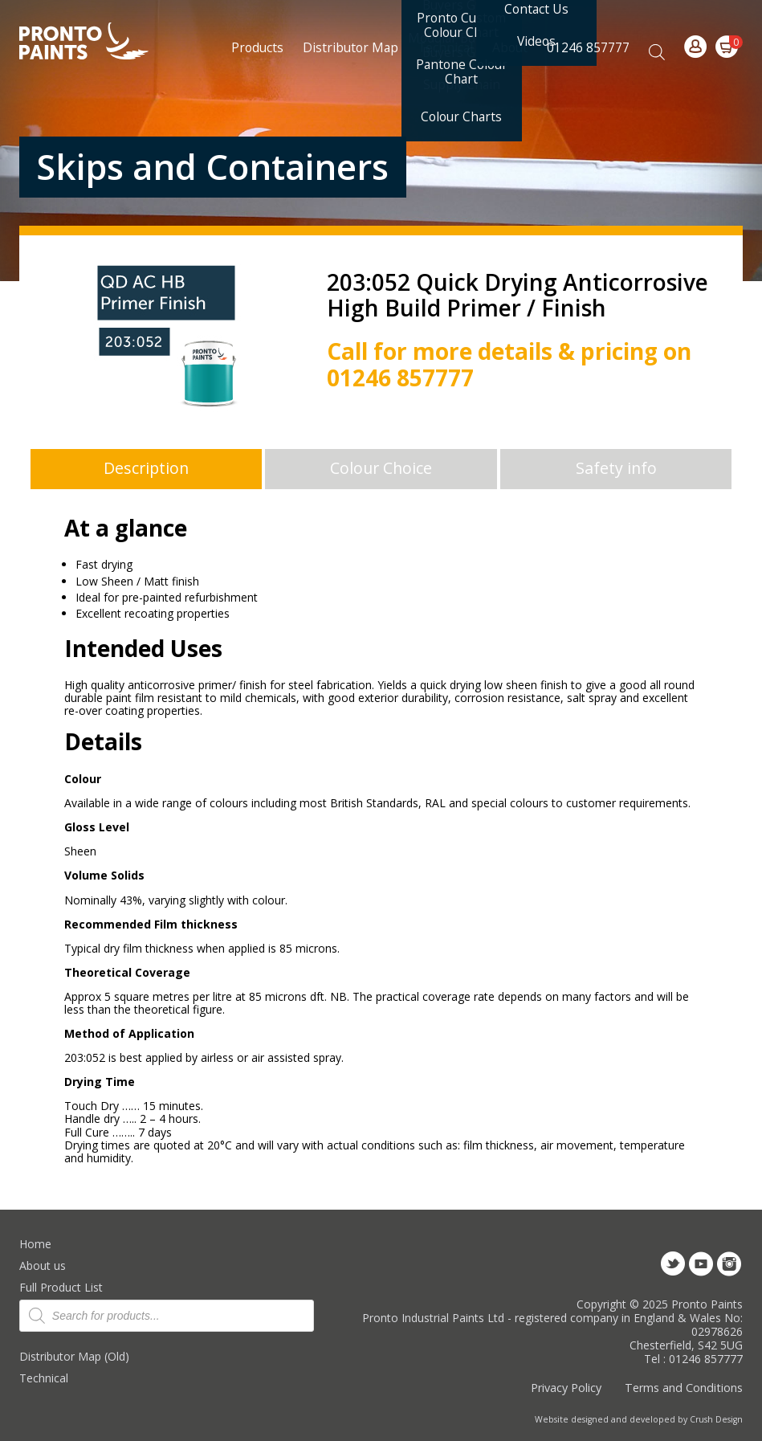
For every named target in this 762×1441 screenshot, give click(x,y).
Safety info (616, 468)
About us (42, 1265)
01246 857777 (588, 47)
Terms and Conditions (684, 1387)
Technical (43, 1378)
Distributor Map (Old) (74, 1356)
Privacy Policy (566, 1387)
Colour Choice (381, 468)
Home (35, 1243)
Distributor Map (350, 47)
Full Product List (61, 1287)
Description (146, 468)
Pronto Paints (97, 42)
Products (257, 47)
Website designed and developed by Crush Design (639, 1419)
